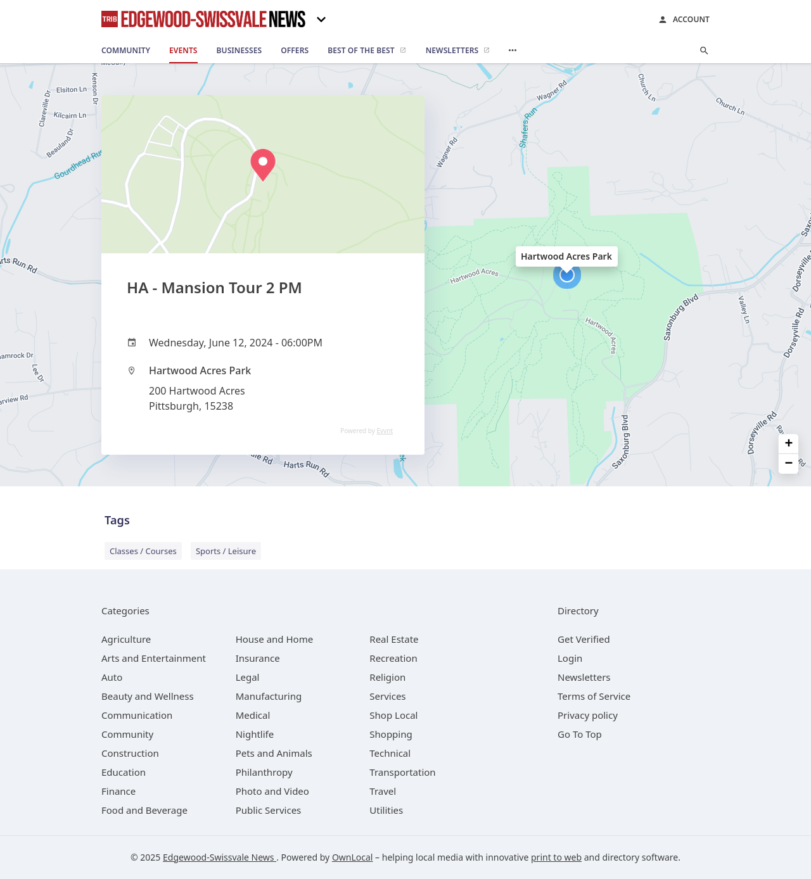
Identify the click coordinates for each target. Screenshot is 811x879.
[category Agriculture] (126, 639)
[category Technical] (390, 753)
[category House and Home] (275, 639)
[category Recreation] (393, 658)
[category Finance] (118, 791)
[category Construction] (130, 753)
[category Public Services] (269, 810)
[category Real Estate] (393, 639)
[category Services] (387, 696)
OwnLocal (352, 857)
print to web (556, 857)
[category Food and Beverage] (144, 810)
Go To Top (580, 734)
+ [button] (789, 444)
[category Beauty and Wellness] (147, 696)
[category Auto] (111, 677)
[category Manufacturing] (269, 696)
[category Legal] (248, 677)
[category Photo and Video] (272, 791)
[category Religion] (387, 677)
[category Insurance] (258, 658)
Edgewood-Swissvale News (219, 857)
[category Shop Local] (393, 715)
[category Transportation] (402, 772)
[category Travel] (382, 791)
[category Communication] (136, 715)
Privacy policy (588, 715)
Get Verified (584, 639)
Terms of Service (594, 696)
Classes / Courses (143, 551)
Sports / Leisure (226, 551)
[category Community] (127, 734)
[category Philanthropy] (264, 772)
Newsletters (584, 677)
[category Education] (123, 772)
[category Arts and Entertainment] (153, 658)
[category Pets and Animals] (274, 753)
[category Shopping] (390, 734)
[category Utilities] (386, 810)
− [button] (789, 464)
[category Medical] (253, 715)
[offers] (295, 50)
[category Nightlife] (255, 734)
